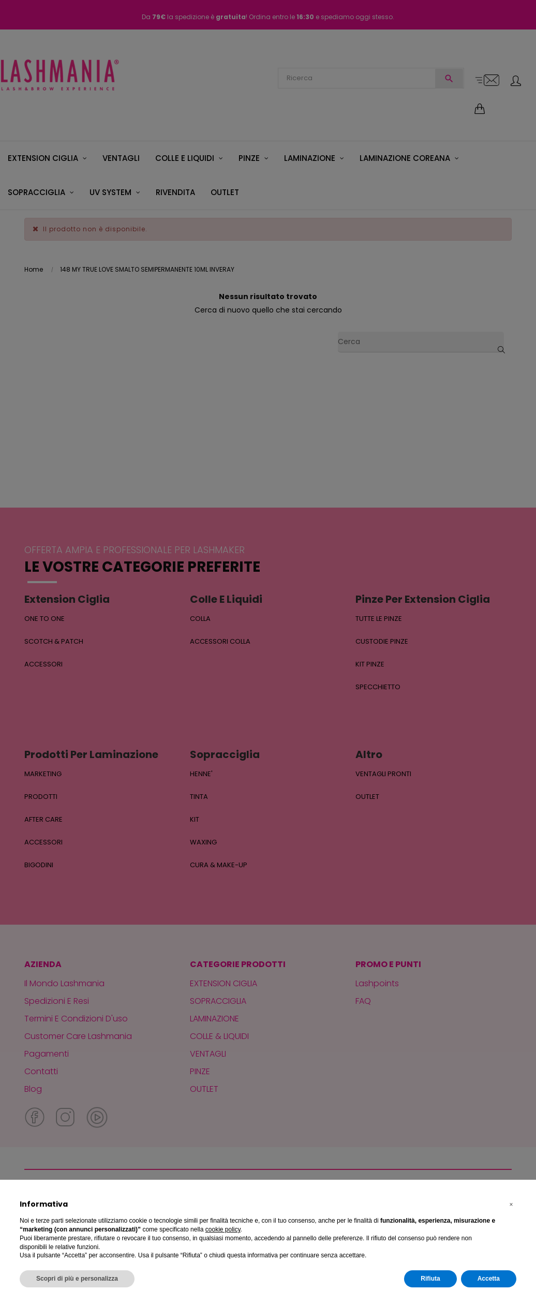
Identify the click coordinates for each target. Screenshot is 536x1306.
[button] (511, 1204)
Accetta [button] (489, 1278)
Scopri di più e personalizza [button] (77, 1278)
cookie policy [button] (223, 1229)
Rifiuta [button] (430, 1278)
